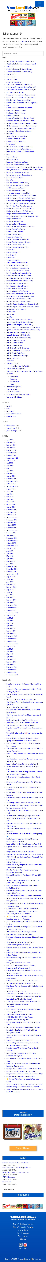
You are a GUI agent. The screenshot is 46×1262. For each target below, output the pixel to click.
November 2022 (11, 522)
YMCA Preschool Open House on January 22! (21, 932)
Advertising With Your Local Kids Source (19, 84)
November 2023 (11, 512)
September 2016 (12, 613)
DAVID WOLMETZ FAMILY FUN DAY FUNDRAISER (22, 908)
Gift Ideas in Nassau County (15, 188)
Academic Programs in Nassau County (19, 69)
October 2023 (11, 514)
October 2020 (11, 543)
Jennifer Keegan (11, 431)
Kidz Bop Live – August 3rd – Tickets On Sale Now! (23, 1027)
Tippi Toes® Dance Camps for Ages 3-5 (19, 1040)
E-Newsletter (11, 144)
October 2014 (11, 672)
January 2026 (10, 447)
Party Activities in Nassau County (17, 268)
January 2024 (10, 507)
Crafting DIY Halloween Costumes (17, 1004)
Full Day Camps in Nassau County (17, 182)
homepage (25, 41)
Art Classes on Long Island (15, 92)
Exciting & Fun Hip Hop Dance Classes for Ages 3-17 (23, 844)
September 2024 (12, 486)
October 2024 (11, 484)
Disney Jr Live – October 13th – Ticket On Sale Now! (23, 1068)
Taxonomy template (13, 358)
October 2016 (11, 610)
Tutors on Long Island (13, 386)
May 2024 (9, 496)
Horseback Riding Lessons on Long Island (20, 200)
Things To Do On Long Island (15, 368)
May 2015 (9, 654)
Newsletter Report (12, 252)
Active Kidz (10, 1006)
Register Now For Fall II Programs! (17, 1019)
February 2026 (11, 445)
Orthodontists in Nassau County (17, 262)
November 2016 (11, 607)
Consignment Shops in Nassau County (19, 131)
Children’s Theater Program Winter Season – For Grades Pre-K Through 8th (22, 881)
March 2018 (10, 584)
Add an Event (11, 74)
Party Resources (23, 1233)
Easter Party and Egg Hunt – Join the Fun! (20, 934)
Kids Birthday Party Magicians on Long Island (21, 203)
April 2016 (9, 625)
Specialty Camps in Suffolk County (18, 335)
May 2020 (9, 556)
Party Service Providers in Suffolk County (20, 296)
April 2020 (9, 558)
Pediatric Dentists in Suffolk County (18, 301)
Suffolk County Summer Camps (17, 355)
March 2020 (10, 561)
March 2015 (10, 659)
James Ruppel (11, 428)
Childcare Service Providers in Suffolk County (21, 126)
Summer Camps (23, 1230)
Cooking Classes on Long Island (16, 136)
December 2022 (11, 520)
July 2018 (9, 579)
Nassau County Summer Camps (17, 247)
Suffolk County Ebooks (14, 345)
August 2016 (10, 615)
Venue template (12, 389)
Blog (7, 105)
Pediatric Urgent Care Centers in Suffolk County (22, 306)
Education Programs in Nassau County (19, 146)
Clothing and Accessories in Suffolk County (20, 128)
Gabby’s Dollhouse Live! (14, 862)
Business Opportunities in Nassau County (20, 118)
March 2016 (10, 628)
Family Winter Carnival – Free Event (18, 963)
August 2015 (10, 646)
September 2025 (12, 458)
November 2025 (11, 453)
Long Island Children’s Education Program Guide (22, 216)
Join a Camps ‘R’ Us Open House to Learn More (22, 722)
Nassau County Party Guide (15, 244)
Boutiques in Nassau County (16, 110)
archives (9, 406)
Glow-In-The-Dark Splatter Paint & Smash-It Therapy (24, 854)
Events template (12, 159)
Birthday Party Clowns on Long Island (18, 100)
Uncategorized (11, 416)
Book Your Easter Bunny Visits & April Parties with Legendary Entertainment (23, 1064)
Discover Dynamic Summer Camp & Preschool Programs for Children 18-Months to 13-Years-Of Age (24, 1072)
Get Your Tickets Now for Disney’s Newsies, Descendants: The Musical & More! (21, 966)
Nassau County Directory (14, 231)
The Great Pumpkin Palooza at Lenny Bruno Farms (23, 895)
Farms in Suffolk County (14, 177)
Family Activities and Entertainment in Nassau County (24, 167)
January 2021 (10, 535)
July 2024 (9, 491)
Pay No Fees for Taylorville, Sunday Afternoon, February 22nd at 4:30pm (22, 840)
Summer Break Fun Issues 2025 (17, 707)
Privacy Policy (10, 312)
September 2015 (12, 644)
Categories (14, 376)
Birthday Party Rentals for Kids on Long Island (21, 102)
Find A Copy (10, 180)
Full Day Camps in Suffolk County (17, 185)
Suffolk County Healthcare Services (18, 350)
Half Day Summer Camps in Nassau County (21, 195)
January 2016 (10, 633)
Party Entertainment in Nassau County (19, 278)
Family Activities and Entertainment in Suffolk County (24, 169)
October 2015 (11, 641)
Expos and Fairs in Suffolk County (17, 164)
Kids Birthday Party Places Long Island (19, 206)
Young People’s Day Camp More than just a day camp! (24, 1084)
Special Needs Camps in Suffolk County (19, 324)
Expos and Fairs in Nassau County (17, 162)
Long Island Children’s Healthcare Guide (19, 213)
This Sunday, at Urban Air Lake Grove (18, 914)
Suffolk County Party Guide (15, 353)
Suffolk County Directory (14, 343)
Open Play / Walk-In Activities (20, 366)
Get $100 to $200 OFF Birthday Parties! (19, 1017)
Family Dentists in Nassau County (17, 172)
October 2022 (11, 525)
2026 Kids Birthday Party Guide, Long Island (21, 64)
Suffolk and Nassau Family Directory (18, 337)
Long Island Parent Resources (16, 224)
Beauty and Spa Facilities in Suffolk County (20, 97)
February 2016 (11, 631)
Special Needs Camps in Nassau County (19, 322)
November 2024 (11, 481)
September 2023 (12, 517)
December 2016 (11, 605)
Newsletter (10, 250)
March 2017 (10, 597)
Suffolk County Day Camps (15, 340)
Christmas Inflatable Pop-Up (16, 991)
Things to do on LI (12, 363)
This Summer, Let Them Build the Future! (20, 725)
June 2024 (9, 494)
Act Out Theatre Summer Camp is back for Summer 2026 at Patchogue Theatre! (24, 773)
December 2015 (11, 636)
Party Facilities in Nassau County (17, 283)
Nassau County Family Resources (17, 239)
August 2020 (10, 548)
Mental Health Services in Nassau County (20, 226)
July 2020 (9, 551)
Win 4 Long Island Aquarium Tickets (18, 394)
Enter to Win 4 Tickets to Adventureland (20, 151)
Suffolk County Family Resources (17, 348)
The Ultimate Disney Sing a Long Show (19, 1014)
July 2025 (9, 463)
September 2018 (12, 574)
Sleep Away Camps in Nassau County (19, 319)
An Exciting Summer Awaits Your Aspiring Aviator (23, 802)
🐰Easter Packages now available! (18, 945)
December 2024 (11, 478)
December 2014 (11, 667)
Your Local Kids (23, 1259)
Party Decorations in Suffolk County (18, 275)
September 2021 (12, 530)
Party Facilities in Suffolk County (17, 286)
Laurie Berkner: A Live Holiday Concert (19, 999)
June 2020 (9, 553)
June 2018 (9, 582)
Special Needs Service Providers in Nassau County (23, 327)
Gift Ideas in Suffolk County (15, 190)
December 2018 (11, 566)
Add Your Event (11, 79)
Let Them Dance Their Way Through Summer (21, 720)
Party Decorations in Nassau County (18, 273)
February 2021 (11, 533)
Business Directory (12, 115)
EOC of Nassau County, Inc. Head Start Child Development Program (21, 1054)
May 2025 (9, 468)
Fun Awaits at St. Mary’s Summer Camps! (20, 1076)
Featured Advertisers (13, 414)
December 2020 (11, 538)
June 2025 (9, 465)
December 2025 (11, 450)
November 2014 (11, 669)
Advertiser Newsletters (14, 82)
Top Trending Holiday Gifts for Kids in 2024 (20, 983)
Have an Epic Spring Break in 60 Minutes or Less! (22, 738)
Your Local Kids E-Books (14, 397)
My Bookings (14, 381)
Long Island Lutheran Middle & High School (20, 852)
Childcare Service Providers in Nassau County (21, 123)
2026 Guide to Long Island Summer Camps (20, 61)
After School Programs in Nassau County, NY (21, 87)
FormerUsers (10, 425)
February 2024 (11, 504)
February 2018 (11, 587)
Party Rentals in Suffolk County (17, 291)
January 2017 (10, 602)
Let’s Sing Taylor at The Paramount (18, 919)
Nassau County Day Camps (15, 229)
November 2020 (11, 540)
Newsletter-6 (11, 255)
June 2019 (9, 564)
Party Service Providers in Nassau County (20, 293)
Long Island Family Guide (14, 221)
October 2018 (11, 571)
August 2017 (10, 589)
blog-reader (10, 411)
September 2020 (12, 545)
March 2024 (10, 502)
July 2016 (9, 618)
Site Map (9, 317)
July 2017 (9, 592)
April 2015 (9, 656)
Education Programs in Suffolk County (19, 149)
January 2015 (10, 664)
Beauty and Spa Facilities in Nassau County (21, 95)
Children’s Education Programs (23, 1227)
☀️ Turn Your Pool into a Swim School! (19, 916)
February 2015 (11, 662)
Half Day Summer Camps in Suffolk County (21, 198)
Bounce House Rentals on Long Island (19, 107)
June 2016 (9, 620)
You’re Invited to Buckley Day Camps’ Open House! (23, 815)
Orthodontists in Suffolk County (17, 265)
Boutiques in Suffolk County (15, 113)
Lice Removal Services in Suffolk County (19, 211)
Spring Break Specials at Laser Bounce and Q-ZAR (23, 740)
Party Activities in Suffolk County (17, 270)
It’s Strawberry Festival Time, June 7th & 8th (21, 911)
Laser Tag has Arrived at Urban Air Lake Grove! (22, 764)
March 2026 (10, 442)
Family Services (23, 1236)
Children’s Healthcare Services (23, 1224)
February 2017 (11, 600)
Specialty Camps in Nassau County (18, 332)
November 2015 (11, 638)
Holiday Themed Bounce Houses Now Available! (22, 981)
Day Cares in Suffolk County (15, 141)
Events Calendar (12, 157)
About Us (9, 66)
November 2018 (11, 569)
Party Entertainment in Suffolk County (19, 281)
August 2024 (10, 489)
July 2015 (9, 649)
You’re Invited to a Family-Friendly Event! (20, 942)
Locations (13, 379)
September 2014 (12, 675)
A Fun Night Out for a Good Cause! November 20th (23, 1001)
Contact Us (10, 133)
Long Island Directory (13, 219)
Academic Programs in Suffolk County (19, 71)
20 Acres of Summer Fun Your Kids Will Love (21, 699)
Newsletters (10, 257)
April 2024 (9, 499)
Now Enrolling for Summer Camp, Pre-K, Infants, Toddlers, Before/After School (22, 1044)
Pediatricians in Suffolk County (16, 309)
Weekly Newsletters (13, 392)
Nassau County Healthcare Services (18, 242)
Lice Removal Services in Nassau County (19, 208)
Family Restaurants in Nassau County (19, 175)
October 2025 (11, 455)
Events (8, 154)
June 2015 (9, 651)
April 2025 (9, 471)
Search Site (10, 314)
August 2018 (10, 576)
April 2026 (9, 440)
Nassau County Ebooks (14, 237)
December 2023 (11, 509)
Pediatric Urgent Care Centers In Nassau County (22, 304)
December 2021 (11, 527)
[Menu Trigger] (39, 4)
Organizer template (13, 260)
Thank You (10, 361)
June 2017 (9, 595)
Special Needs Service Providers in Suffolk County (23, 330)
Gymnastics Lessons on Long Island (18, 193)
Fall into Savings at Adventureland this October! (22, 1087)
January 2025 (10, 476)
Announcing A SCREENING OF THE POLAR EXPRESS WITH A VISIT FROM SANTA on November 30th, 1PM (23, 995)
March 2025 (10, 473)
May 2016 (9, 623)
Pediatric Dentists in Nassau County (18, 299)
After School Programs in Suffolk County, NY (21, 89)
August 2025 (10, 460)
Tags (12, 384)
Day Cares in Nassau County (15, 138)
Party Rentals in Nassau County (17, 288)
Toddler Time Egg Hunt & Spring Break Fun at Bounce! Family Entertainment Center (24, 806)
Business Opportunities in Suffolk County (20, 120)
